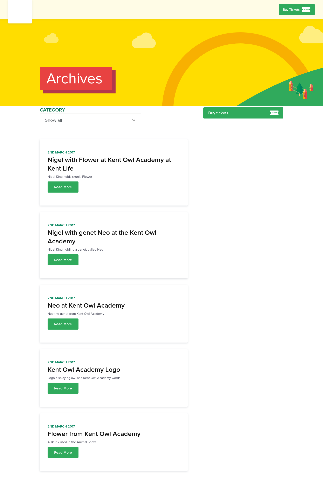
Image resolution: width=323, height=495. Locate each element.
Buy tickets (243, 113)
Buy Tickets (291, 9)
